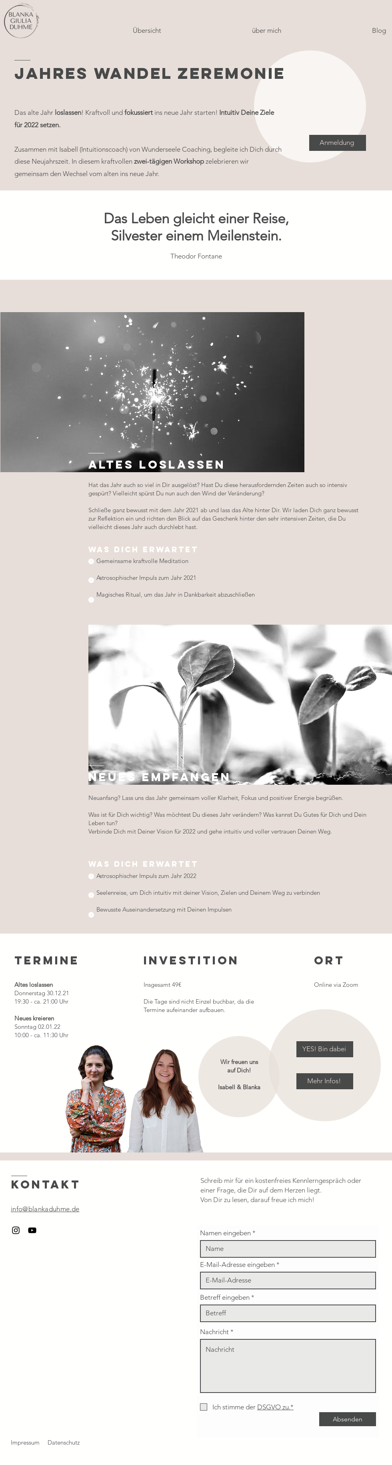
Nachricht (214, 1332)
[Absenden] (347, 1419)
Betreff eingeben (225, 1297)
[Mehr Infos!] (324, 1081)
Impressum (25, 1442)
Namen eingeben (225, 1233)
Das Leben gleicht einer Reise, (196, 218)
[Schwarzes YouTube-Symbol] (32, 1230)
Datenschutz (64, 1442)
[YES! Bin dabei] (324, 1049)
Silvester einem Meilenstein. (196, 235)
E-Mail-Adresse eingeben (237, 1264)
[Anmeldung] (337, 143)
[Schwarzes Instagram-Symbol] (16, 1230)
